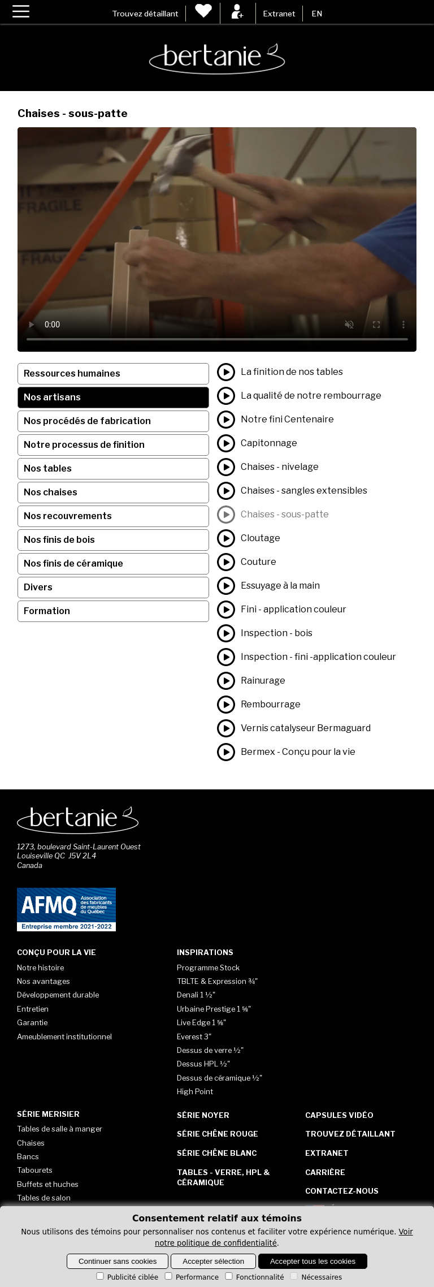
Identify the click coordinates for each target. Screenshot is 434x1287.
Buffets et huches (48, 1184)
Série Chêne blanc (217, 1153)
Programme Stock (208, 967)
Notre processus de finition (84, 444)
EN (316, 13)
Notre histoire (40, 967)
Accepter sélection (213, 1261)
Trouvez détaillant (145, 13)
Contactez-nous (342, 1190)
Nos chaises (50, 492)
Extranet (279, 13)
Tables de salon (44, 1197)
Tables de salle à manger (59, 1128)
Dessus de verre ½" (210, 1050)
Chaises (31, 1142)
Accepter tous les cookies (312, 1261)
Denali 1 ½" (196, 994)
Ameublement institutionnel (64, 1036)
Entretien (33, 1008)
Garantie (32, 1022)
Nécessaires (315, 1277)
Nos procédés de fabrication (87, 421)
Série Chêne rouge (217, 1133)
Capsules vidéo (339, 1115)
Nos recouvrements (68, 516)
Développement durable (58, 994)
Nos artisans (52, 397)
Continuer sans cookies (118, 1261)
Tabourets (35, 1169)
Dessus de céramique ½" (219, 1077)
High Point (195, 1091)
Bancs (28, 1156)
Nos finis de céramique (73, 563)
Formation (47, 611)
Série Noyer (203, 1115)
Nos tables (48, 468)
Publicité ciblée (126, 1277)
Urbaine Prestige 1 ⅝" (214, 1008)
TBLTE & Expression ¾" (217, 981)
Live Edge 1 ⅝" (201, 1022)
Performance (191, 1277)
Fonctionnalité (253, 1277)
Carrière (325, 1172)
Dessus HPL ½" (203, 1063)
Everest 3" (194, 1036)
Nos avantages (43, 981)
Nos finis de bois (59, 539)
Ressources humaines (72, 373)
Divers (38, 587)
